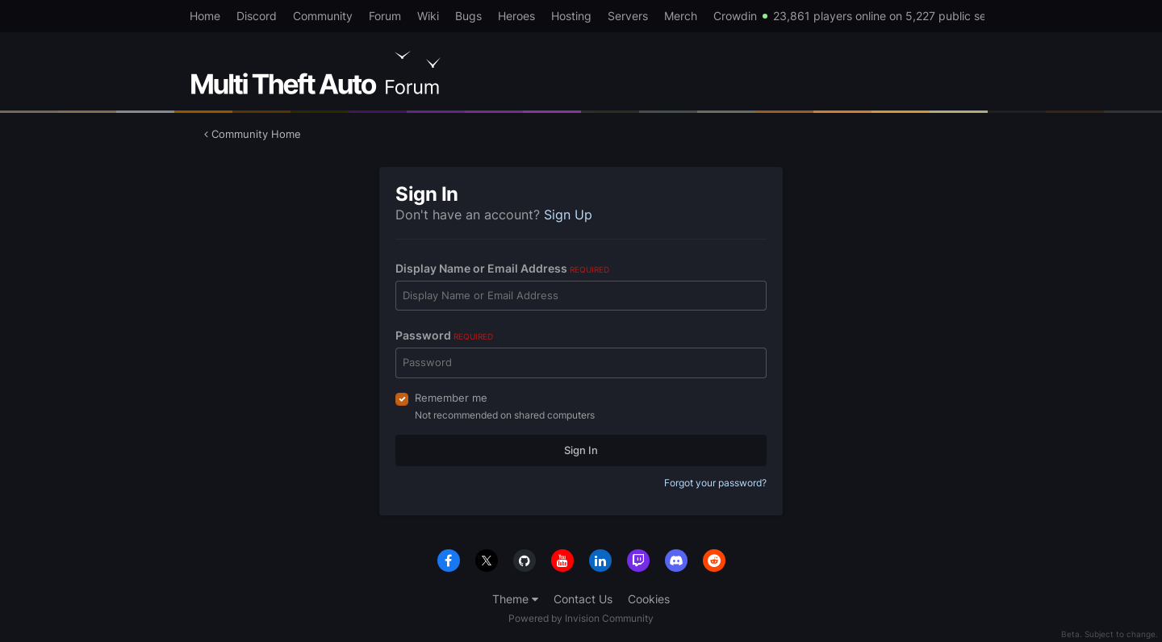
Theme (515, 599)
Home (205, 16)
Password (444, 335)
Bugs (468, 16)
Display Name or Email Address (502, 268)
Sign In (581, 450)
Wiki (428, 16)
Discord (256, 16)
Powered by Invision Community (581, 618)
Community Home (252, 133)
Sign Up (568, 214)
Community (323, 16)
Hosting (571, 16)
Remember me (451, 397)
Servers (628, 16)
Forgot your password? (715, 483)
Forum (385, 16)
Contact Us (583, 599)
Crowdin (735, 16)
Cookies (649, 599)
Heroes (516, 16)
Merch (680, 16)
